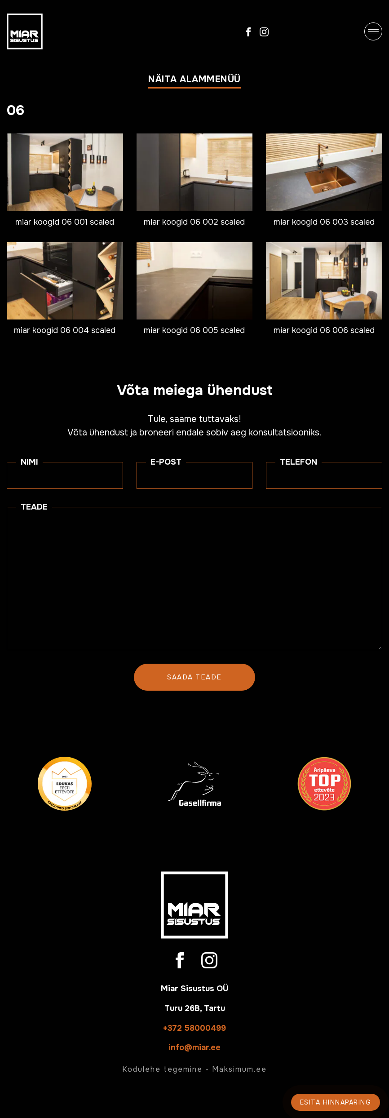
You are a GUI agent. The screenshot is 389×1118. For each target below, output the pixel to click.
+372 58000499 (194, 1028)
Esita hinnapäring (335, 1102)
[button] (194, 81)
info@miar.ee (194, 1047)
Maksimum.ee (239, 1069)
